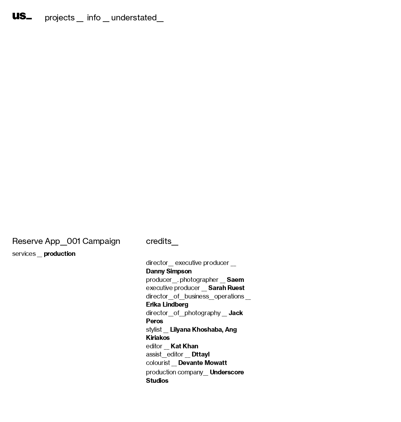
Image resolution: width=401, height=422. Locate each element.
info (94, 17)
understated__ (137, 17)
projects (60, 17)
